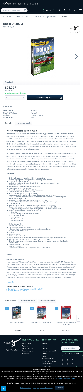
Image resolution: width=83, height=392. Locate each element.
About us (45, 348)
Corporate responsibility (49, 351)
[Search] (25, 10)
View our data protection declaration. (65, 379)
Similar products (10, 300)
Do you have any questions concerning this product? (24, 289)
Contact (44, 343)
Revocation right (47, 363)
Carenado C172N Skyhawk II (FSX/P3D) (66, 323)
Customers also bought (27, 300)
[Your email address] (70, 348)
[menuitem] (14, 10)
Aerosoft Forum (27, 348)
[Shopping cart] (75, 10)
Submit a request (27, 351)
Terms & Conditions (48, 358)
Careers (44, 353)
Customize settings (25, 388)
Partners (44, 356)
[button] (3, 388)
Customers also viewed (47, 300)
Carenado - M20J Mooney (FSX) (41, 322)
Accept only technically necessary (43, 388)
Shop (48, 10)
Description (8, 123)
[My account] (70, 10)
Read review (10, 282)
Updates (25, 346)
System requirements (24, 123)
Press (43, 346)
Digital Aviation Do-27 (17, 322)
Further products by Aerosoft (16, 291)
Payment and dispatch (49, 361)
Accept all (59, 388)
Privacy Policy (46, 366)
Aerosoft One (26, 343)
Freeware (25, 353)
